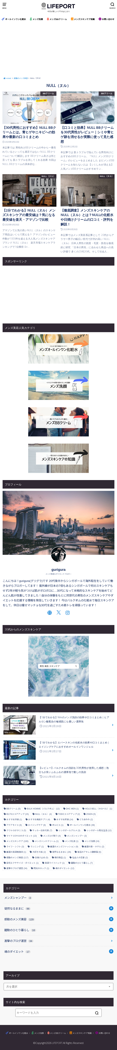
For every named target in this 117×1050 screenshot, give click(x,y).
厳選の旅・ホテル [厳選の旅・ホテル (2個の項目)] (94, 846)
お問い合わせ (106, 19)
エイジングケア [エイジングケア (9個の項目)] (37, 825)
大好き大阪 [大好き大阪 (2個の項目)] (39, 852)
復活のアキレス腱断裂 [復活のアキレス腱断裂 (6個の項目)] (89, 852)
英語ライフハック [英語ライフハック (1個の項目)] (55, 863)
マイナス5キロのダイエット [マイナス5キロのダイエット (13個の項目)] (21, 836)
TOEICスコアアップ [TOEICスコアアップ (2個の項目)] (69, 814)
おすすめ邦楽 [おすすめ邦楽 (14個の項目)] (64, 819)
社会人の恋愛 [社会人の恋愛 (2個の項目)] (80, 857)
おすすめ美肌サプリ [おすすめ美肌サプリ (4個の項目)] (39, 819)
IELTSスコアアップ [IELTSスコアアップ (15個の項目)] (17, 814)
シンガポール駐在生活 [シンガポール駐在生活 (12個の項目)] (99, 830)
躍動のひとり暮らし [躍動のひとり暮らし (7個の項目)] (82, 863)
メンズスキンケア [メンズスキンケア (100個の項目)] (17, 841)
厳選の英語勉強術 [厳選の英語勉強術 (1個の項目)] (16, 852)
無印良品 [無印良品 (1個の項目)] (60, 857)
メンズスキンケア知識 (83, 19)
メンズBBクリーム (57, 19)
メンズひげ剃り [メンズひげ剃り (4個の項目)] (52, 836)
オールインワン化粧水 (14, 19)
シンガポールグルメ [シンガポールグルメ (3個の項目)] (69, 830)
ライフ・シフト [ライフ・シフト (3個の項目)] (15, 846)
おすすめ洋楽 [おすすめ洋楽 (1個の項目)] (14, 819)
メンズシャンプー (18, 897)
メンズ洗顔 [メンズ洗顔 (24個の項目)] (92, 841)
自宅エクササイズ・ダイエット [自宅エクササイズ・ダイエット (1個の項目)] (22, 863)
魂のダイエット (17, 951)
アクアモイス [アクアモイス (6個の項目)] (14, 825)
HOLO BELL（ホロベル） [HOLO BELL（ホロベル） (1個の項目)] (98, 809)
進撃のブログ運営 (18, 940)
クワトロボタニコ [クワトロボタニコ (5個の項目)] (16, 830)
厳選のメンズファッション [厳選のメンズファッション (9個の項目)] (64, 846)
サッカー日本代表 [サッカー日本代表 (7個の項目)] (42, 830)
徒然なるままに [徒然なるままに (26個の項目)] (61, 852)
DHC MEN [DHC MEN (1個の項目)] (72, 809)
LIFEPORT (57, 1043)
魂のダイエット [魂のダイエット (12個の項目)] (64, 868)
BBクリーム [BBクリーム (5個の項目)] (13, 809)
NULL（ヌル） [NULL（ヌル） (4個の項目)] (43, 814)
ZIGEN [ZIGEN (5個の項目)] (91, 814)
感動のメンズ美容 (19, 919)
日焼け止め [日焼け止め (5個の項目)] (41, 857)
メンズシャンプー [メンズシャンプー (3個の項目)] (77, 836)
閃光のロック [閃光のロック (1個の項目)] (41, 868)
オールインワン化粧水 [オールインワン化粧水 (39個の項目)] (82, 825)
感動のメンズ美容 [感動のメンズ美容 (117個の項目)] (17, 857)
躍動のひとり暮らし (20, 930)
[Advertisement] (58, 49)
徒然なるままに (17, 908)
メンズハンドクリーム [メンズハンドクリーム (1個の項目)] (47, 841)
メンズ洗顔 (36, 19)
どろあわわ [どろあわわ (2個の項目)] (86, 819)
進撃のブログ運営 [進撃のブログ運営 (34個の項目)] (16, 868)
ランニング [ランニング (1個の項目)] (37, 846)
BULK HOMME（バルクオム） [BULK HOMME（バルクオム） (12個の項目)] (43, 809)
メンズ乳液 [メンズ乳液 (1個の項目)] (71, 841)
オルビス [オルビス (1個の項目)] (58, 825)
